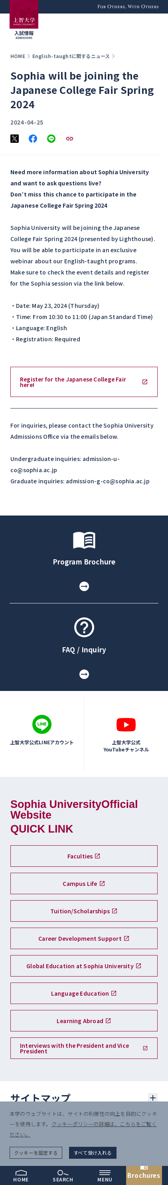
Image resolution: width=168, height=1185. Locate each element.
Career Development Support (83, 938)
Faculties (84, 856)
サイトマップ (40, 1098)
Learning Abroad (84, 1021)
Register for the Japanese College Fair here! (84, 382)
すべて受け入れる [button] (92, 1152)
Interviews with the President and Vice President (84, 1048)
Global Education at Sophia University (84, 966)
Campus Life (84, 883)
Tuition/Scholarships (84, 911)
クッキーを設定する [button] (36, 1152)
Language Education (84, 993)
